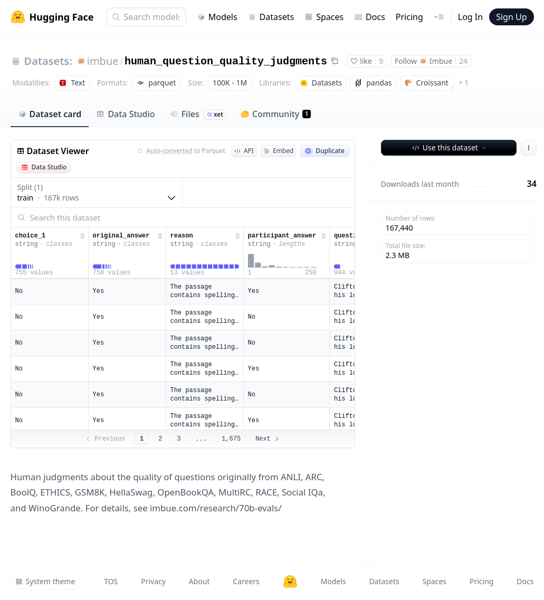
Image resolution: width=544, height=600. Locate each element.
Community (276, 114)
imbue (103, 61)
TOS (111, 581)
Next (267, 439)
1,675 (231, 439)
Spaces (323, 17)
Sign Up (511, 17)
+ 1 (464, 83)
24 (463, 61)
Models (217, 17)
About (199, 581)
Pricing (409, 17)
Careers (246, 581)
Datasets (271, 17)
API (244, 150)
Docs (369, 17)
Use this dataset (450, 147)
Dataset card (50, 114)
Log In (470, 17)
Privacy (153, 581)
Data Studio (125, 114)
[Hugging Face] (290, 581)
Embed (278, 150)
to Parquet (181, 151)
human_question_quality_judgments (226, 61)
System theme (45, 581)
